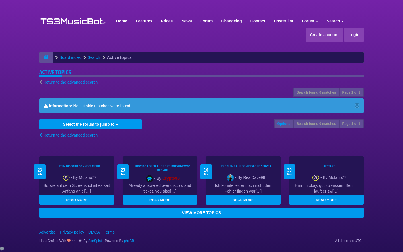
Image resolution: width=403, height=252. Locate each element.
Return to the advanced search (70, 82)
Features (144, 21)
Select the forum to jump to (90, 124)
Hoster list (283, 21)
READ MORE (76, 200)
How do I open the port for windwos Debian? (162, 168)
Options (283, 124)
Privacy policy (72, 232)
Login (354, 34)
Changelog (231, 21)
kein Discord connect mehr (79, 166)
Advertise (47, 232)
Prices (167, 21)
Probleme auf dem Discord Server (246, 166)
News (186, 21)
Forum (206, 21)
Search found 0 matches (316, 92)
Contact (257, 21)
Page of (351, 92)
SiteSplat (94, 241)
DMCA (94, 232)
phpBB (129, 241)
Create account (324, 34)
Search (335, 21)
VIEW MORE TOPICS (201, 212)
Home (121, 21)
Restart (329, 166)
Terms (109, 232)
